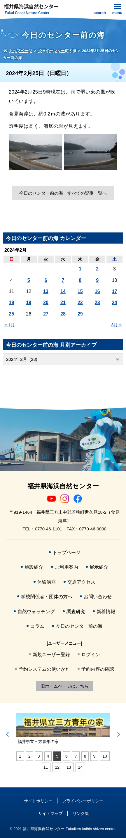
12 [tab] (57, 767)
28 (63, 313)
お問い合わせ (98, 596)
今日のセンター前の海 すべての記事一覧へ (63, 193)
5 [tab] (57, 756)
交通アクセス (81, 582)
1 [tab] (20, 756)
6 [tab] (66, 756)
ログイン (90, 654)
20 (45, 302)
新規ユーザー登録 (51, 654)
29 (80, 313)
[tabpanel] (63, 729)
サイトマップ (50, 813)
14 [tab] (80, 767)
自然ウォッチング (36, 611)
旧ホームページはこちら (65, 686)
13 (45, 291)
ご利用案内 (66, 567)
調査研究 (75, 611)
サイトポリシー (38, 801)
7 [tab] (76, 756)
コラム (37, 626)
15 (80, 291)
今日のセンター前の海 (79, 626)
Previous (8, 734)
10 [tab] (104, 756)
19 (28, 302)
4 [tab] (48, 756)
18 (11, 302)
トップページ (66, 552)
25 (11, 313)
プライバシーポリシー (82, 801)
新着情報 (106, 611)
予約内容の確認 (97, 669)
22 (80, 302)
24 (114, 302)
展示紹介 (99, 567)
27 (45, 313)
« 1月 (9, 324)
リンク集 (81, 813)
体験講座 (46, 582)
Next (117, 734)
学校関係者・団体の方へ (46, 596)
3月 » (116, 324)
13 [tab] (68, 767)
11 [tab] (45, 767)
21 (63, 302)
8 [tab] (85, 756)
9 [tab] (94, 756)
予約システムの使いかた (44, 669)
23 (97, 302)
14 (63, 291)
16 (97, 291)
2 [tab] (29, 756)
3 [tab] (39, 756)
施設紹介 (33, 567)
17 (114, 291)
